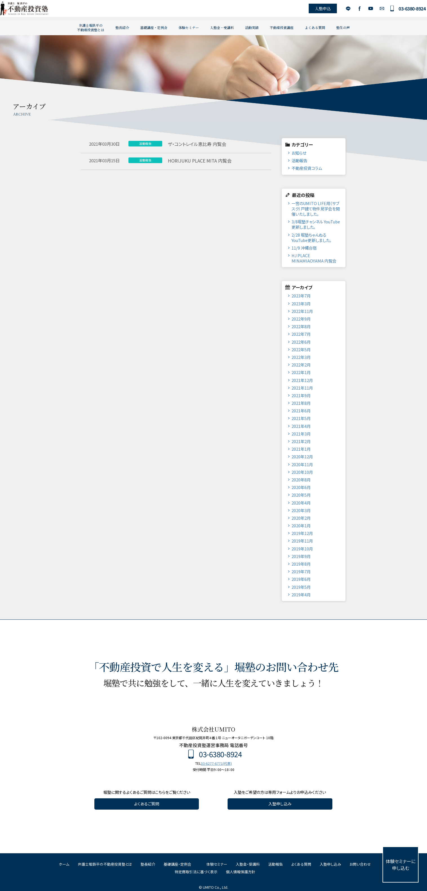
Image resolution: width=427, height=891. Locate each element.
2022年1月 (301, 372)
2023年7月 (301, 295)
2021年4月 (301, 426)
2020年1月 (301, 525)
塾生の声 (343, 27)
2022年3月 (301, 357)
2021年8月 (301, 403)
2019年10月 (302, 548)
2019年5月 (301, 587)
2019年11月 (302, 540)
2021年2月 (301, 441)
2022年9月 (301, 318)
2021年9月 (301, 395)
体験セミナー (189, 27)
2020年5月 (301, 494)
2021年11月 (302, 387)
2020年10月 (302, 472)
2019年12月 (302, 533)
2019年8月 (301, 563)
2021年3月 (301, 433)
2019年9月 (301, 556)
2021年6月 (301, 410)
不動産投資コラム (307, 168)
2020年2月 (301, 518)
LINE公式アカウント (340, 10)
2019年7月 (301, 571)
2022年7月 (301, 334)
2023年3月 (301, 303)
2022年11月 (302, 311)
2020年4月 (301, 502)
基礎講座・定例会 (153, 27)
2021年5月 (301, 418)
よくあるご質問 (146, 803)
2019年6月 (301, 579)
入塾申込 (315, 10)
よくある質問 (315, 27)
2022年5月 (301, 349)
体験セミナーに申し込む (400, 864)
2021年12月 (302, 380)
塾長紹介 (122, 27)
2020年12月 (302, 456)
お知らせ (299, 152)
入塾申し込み (280, 803)
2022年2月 (301, 364)
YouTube (363, 10)
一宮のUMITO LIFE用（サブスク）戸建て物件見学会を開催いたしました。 (316, 209)
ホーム (64, 864)
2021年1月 (301, 449)
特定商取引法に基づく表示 (196, 871)
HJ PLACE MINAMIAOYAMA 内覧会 (314, 258)
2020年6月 (301, 487)
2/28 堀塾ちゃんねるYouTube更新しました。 (312, 237)
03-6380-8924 (404, 10)
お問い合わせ (374, 10)
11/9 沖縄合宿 (304, 247)
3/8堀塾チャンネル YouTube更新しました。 (316, 224)
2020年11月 (302, 464)
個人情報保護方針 (240, 871)
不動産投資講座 (281, 27)
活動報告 (299, 160)
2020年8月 (301, 479)
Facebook (351, 10)
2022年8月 (301, 326)
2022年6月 (301, 342)
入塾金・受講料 (222, 27)
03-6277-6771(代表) (216, 763)
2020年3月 (301, 510)
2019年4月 (301, 594)
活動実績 (252, 27)
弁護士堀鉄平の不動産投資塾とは (90, 27)
